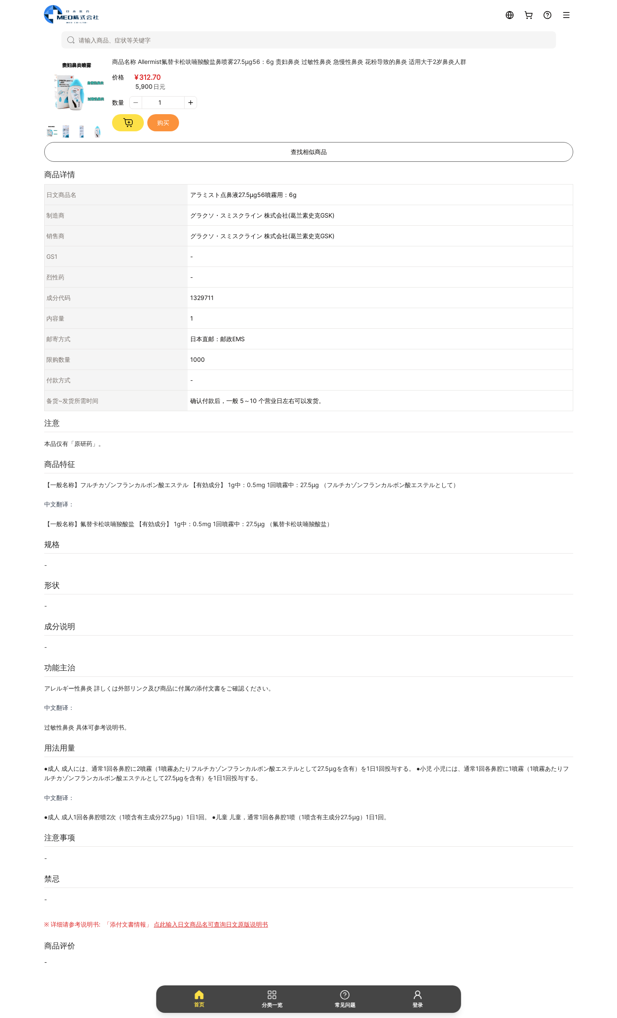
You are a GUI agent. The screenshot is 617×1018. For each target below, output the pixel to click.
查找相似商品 (309, 151)
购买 (163, 122)
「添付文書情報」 (185, 924)
